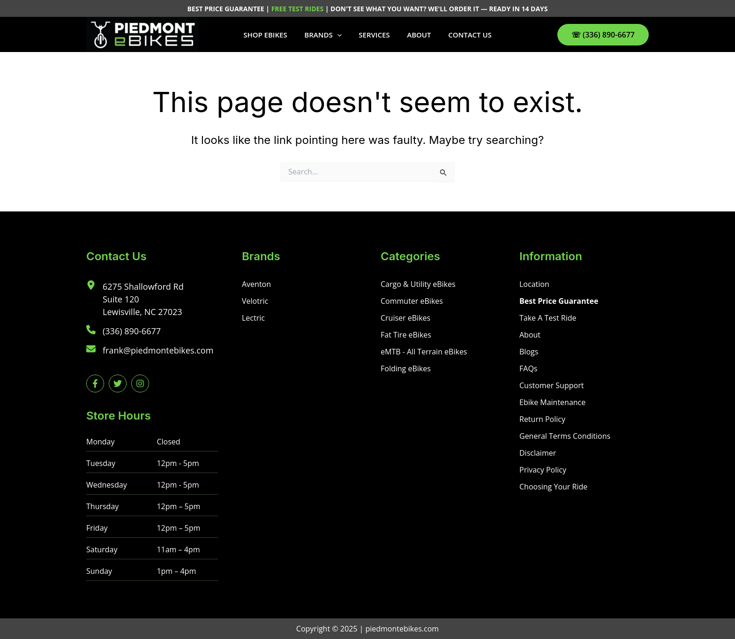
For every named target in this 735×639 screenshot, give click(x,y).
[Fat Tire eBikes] (406, 334)
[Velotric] (255, 301)
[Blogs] (528, 351)
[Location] (534, 284)
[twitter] (118, 383)
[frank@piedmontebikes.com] (149, 350)
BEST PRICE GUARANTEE (226, 8)
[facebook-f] (95, 383)
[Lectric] (253, 317)
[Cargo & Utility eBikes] (418, 284)
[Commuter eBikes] (412, 301)
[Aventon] (256, 284)
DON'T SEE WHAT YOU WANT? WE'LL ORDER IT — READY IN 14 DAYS (439, 8)
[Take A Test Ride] (548, 317)
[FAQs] (528, 368)
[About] (529, 334)
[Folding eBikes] (406, 368)
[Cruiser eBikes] (405, 317)
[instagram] (140, 383)
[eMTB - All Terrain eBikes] (424, 351)
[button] (340, 35)
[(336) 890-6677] (123, 331)
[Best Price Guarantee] (558, 301)
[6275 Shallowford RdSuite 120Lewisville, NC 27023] (135, 299)
